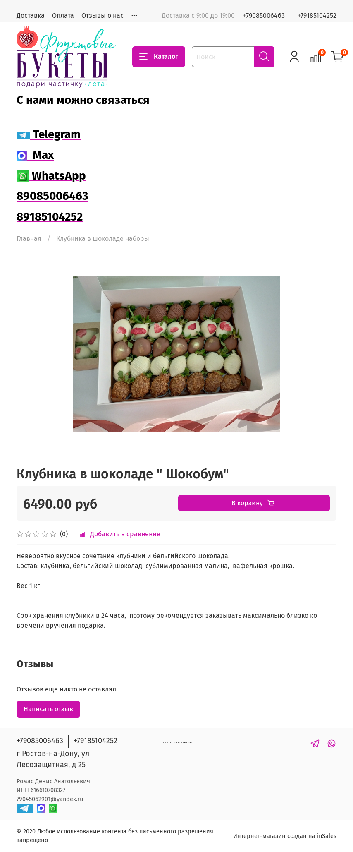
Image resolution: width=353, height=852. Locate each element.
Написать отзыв (48, 709)
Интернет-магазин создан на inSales (284, 836)
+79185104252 (317, 15)
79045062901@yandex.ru (50, 799)
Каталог (158, 57)
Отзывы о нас (102, 15)
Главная (29, 238)
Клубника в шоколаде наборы (102, 238)
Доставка (31, 15)
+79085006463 (264, 15)
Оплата (63, 15)
